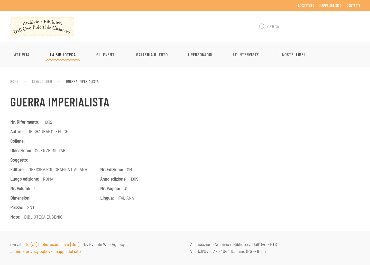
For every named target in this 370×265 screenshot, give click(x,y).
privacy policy (38, 251)
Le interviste (246, 54)
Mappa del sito (330, 5)
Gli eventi (106, 54)
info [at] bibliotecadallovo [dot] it (52, 244)
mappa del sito (67, 251)
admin (15, 251)
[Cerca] (308, 26)
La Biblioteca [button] (63, 54)
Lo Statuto (306, 5)
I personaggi (200, 54)
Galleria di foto (152, 54)
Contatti (353, 5)
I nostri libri (292, 54)
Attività (22, 54)
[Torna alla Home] (42, 26)
